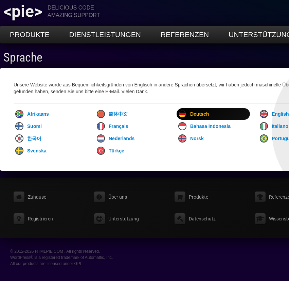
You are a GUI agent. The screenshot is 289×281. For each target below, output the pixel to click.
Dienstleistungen (105, 34)
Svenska (31, 151)
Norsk (191, 138)
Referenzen (185, 34)
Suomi (28, 126)
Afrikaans (32, 114)
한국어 (28, 138)
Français (112, 126)
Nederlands (115, 138)
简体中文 (112, 114)
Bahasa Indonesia (204, 126)
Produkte (30, 34)
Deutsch (193, 114)
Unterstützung (123, 218)
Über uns (117, 197)
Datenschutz (202, 218)
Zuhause (37, 197)
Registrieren (40, 218)
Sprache (22, 57)
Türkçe (110, 151)
